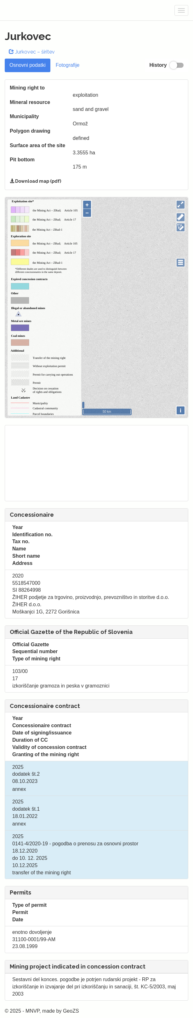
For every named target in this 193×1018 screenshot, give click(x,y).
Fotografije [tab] (68, 65)
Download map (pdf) (35, 181)
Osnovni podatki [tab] (27, 65)
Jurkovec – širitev (32, 52)
